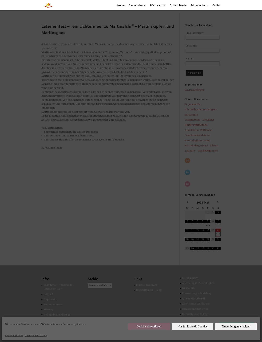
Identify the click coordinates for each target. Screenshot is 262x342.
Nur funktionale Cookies (193, 326)
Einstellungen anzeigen (236, 326)
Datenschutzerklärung (36, 335)
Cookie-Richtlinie (14, 335)
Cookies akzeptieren (149, 326)
